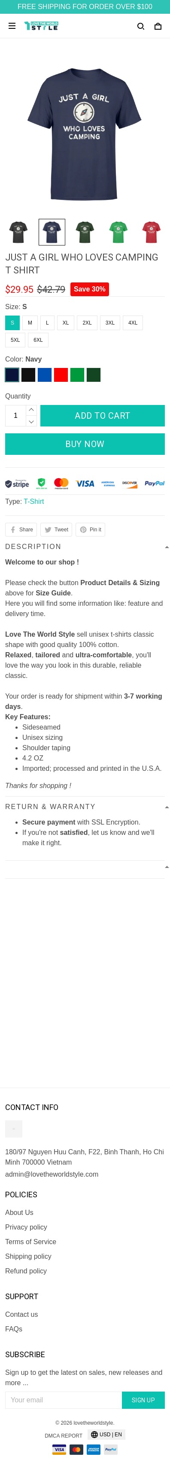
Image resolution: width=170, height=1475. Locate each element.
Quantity (18, 396)
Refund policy (26, 1271)
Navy (33, 359)
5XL (15, 340)
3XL (110, 323)
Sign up (143, 1400)
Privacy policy (26, 1227)
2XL (86, 323)
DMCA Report (63, 1436)
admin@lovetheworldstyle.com (51, 1174)
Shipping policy (28, 1256)
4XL (132, 323)
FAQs (13, 1329)
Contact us (21, 1314)
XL (66, 323)
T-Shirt (34, 501)
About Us (19, 1212)
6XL (37, 340)
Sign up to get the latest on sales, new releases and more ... (83, 1377)
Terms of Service (30, 1241)
